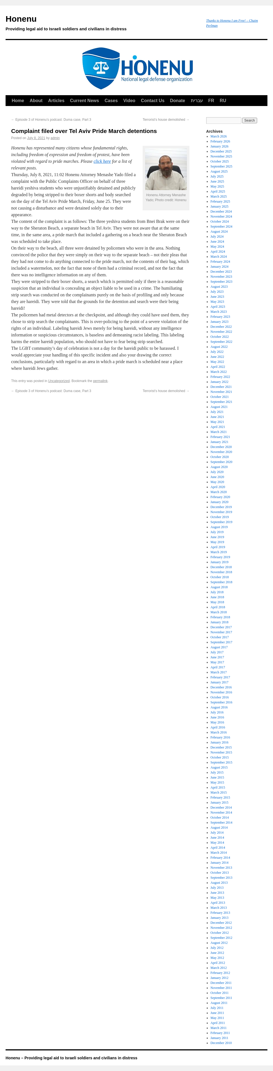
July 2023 (217, 292)
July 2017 (217, 652)
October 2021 (220, 397)
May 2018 (217, 602)
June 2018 (217, 597)
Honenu (103, 24)
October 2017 (220, 637)
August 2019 (219, 527)
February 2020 (220, 497)
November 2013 (221, 868)
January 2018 (219, 622)
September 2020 (221, 462)
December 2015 (221, 747)
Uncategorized (59, 381)
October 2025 (220, 161)
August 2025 (219, 171)
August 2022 (219, 347)
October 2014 (220, 817)
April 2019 (218, 547)
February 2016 (220, 737)
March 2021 (219, 432)
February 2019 (220, 557)
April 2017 (218, 667)
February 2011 (220, 1033)
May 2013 (217, 898)
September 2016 (221, 702)
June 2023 (217, 297)
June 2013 (217, 893)
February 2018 (220, 617)
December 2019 (221, 507)
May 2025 (217, 186)
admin (55, 138)
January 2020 (219, 502)
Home (18, 100)
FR (211, 100)
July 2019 (217, 532)
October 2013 (220, 873)
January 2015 (219, 802)
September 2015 (221, 762)
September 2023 (221, 282)
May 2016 (217, 722)
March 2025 (219, 196)
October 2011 (220, 993)
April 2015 (218, 787)
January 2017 (219, 682)
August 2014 (219, 827)
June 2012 (217, 953)
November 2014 (221, 812)
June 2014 (217, 837)
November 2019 (221, 512)
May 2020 (217, 482)
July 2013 (217, 888)
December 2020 (221, 447)
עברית (197, 100)
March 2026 (219, 136)
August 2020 (219, 467)
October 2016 (220, 697)
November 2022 (221, 332)
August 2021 (219, 407)
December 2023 (221, 272)
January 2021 (219, 442)
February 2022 (220, 377)
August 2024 (219, 231)
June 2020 (217, 477)
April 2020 (218, 487)
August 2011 (219, 1003)
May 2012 (217, 958)
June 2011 (217, 1013)
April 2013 (218, 903)
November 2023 (221, 277)
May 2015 (217, 782)
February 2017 (220, 677)
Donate (177, 100)
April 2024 (218, 251)
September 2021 (221, 402)
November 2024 (221, 216)
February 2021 (220, 437)
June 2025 (217, 181)
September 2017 (221, 642)
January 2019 (219, 562)
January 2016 (219, 742)
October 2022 (220, 337)
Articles (56, 100)
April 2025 (218, 191)
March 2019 (219, 552)
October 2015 (220, 757)
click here (102, 161)
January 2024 (219, 267)
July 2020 (217, 472)
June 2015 (217, 777)
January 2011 (219, 1038)
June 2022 (217, 357)
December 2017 (221, 627)
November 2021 (221, 392)
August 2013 (219, 883)
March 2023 (219, 312)
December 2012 (221, 923)
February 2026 (220, 141)
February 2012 (220, 973)
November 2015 (221, 752)
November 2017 (221, 632)
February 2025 (220, 201)
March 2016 (219, 732)
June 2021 (217, 417)
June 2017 (217, 657)
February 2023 (220, 317)
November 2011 (221, 988)
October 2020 (220, 457)
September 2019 (221, 522)
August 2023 (219, 287)
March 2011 (219, 1028)
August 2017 (219, 647)
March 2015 (219, 792)
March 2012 (219, 968)
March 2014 (219, 853)
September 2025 (221, 166)
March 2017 (219, 672)
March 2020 (219, 492)
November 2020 (221, 452)
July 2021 (217, 412)
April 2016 (218, 727)
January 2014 (219, 863)
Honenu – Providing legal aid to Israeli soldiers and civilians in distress (71, 1058)
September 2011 (221, 998)
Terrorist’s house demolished (166, 120)
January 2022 (219, 382)
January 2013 (219, 918)
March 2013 (219, 908)
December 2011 (221, 983)
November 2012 (221, 928)
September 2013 (221, 878)
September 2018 (221, 582)
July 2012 (217, 948)
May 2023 (217, 302)
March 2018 (219, 612)
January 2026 (219, 146)
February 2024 (220, 262)
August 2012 (219, 943)
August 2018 (219, 587)
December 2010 (221, 1043)
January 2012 (219, 978)
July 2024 (217, 236)
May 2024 (217, 246)
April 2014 (218, 848)
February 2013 (220, 913)
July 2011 (217, 1008)
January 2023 (219, 322)
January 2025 (219, 206)
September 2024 (221, 226)
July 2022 (217, 352)
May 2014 (217, 843)
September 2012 (221, 938)
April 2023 (218, 307)
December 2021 (221, 387)
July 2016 (217, 712)
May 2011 (217, 1018)
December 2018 (221, 567)
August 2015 (219, 767)
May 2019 (217, 542)
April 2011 (218, 1023)
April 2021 (218, 427)
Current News (84, 100)
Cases (111, 100)
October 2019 (220, 517)
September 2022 (221, 342)
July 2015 (217, 772)
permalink (100, 381)
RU (223, 100)
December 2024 (221, 211)
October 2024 (220, 221)
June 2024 (217, 241)
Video (129, 100)
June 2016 (217, 717)
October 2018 (220, 577)
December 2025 (221, 151)
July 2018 (217, 592)
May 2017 (217, 662)
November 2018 (221, 572)
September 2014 (221, 822)
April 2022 (218, 367)
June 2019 (217, 537)
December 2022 (221, 327)
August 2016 (219, 707)
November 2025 (221, 156)
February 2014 (220, 858)
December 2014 (221, 807)
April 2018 (218, 607)
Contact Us (152, 100)
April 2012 (218, 963)
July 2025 (217, 176)
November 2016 (221, 692)
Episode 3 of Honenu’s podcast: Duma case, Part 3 (51, 120)
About (36, 100)
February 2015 (220, 797)
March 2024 (219, 256)
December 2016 (221, 687)
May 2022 (217, 362)
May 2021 (217, 422)
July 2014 (217, 832)
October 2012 (220, 933)
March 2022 (219, 372)
